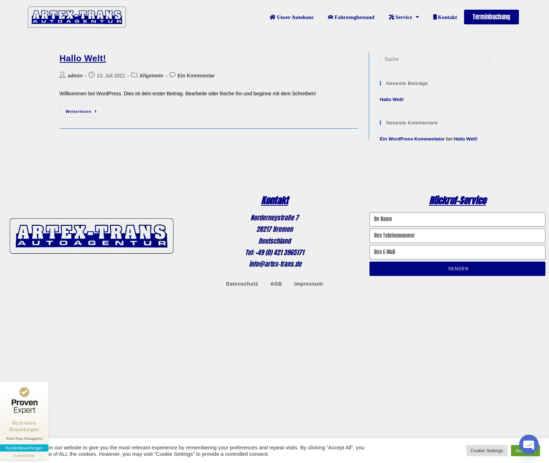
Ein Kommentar (196, 75)
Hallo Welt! (82, 58)
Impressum (308, 283)
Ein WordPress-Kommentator (412, 138)
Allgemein (151, 75)
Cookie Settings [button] (487, 450)
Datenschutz (242, 283)
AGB (276, 283)
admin (75, 75)
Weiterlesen (84, 109)
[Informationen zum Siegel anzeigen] (24, 453)
